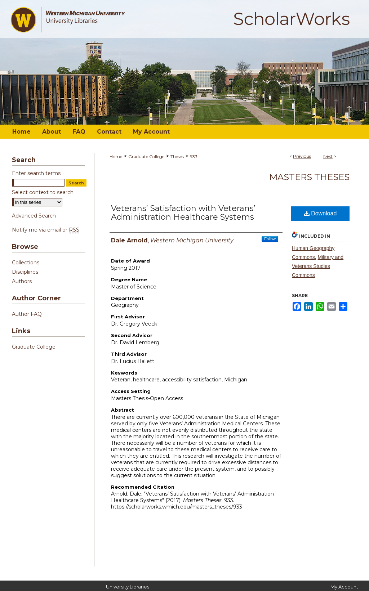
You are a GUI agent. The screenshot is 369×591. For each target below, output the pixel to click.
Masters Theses (309, 177)
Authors (22, 281)
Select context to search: (43, 192)
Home (116, 156)
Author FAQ (27, 314)
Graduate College (146, 156)
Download (320, 213)
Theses (177, 156)
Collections (25, 262)
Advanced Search (34, 215)
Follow (270, 239)
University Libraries (127, 587)
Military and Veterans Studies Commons (317, 266)
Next (328, 156)
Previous (302, 156)
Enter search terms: (37, 173)
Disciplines (25, 272)
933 (193, 156)
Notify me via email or (45, 230)
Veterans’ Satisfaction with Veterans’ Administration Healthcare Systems (183, 212)
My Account (344, 587)
